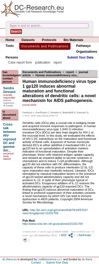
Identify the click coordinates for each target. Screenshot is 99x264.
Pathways (83, 46)
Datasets (28, 40)
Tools (10, 46)
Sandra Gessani (9, 90)
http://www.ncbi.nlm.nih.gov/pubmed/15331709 (52, 223)
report (57, 62)
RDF (67, 235)
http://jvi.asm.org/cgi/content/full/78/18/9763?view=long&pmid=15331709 (55, 211)
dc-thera (87, 259)
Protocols (49, 40)
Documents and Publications (44, 46)
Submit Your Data (80, 57)
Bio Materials (73, 40)
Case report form (20, 62)
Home (10, 40)
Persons (12, 57)
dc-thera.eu (9, 259)
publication (42, 62)
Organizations (86, 51)
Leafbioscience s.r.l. (50, 259)
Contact (36, 262)
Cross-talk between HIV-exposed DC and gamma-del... (9, 137)
